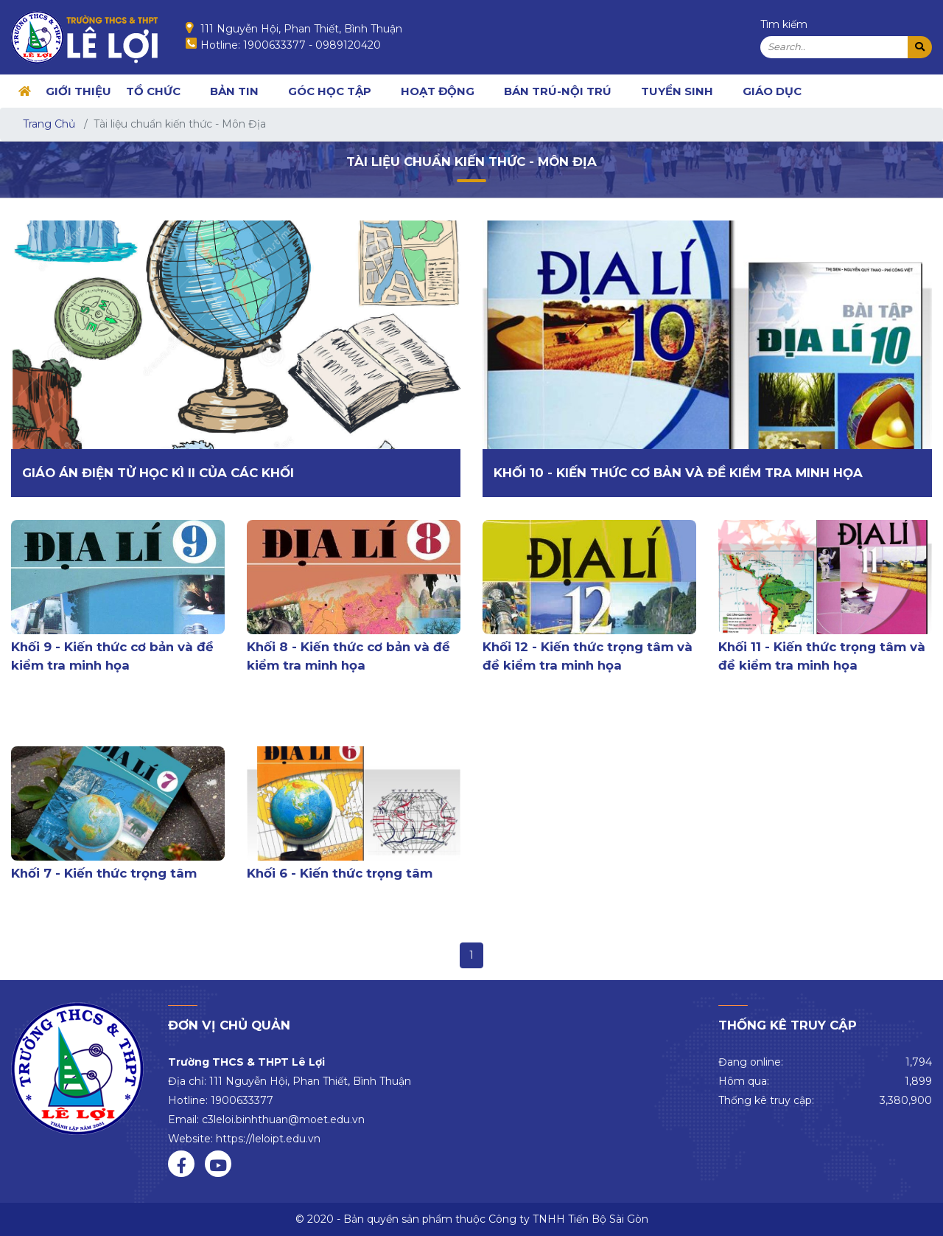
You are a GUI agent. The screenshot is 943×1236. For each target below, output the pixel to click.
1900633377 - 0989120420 (312, 45)
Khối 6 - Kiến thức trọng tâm (339, 873)
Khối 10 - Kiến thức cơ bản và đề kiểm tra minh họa (678, 472)
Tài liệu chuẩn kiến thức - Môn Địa (471, 161)
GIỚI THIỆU (78, 91)
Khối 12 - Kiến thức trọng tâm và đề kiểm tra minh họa (588, 656)
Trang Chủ (49, 124)
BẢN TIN (234, 91)
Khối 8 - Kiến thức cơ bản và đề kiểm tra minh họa (348, 656)
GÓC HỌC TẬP (329, 91)
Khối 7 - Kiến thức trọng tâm (104, 873)
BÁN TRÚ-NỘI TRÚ (557, 91)
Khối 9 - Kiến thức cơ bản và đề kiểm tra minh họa (112, 656)
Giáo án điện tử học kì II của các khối (158, 472)
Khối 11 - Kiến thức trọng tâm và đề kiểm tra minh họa (821, 656)
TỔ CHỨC (153, 91)
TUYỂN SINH (677, 91)
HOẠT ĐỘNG (437, 91)
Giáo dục (772, 91)
